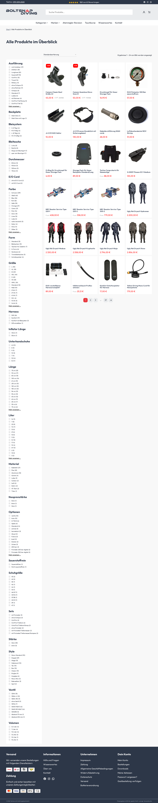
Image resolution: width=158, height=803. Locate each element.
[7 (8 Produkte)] (9, 421)
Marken (55, 22)
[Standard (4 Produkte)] (9, 526)
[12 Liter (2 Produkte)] (9, 734)
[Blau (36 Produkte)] (9, 198)
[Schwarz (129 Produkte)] (9, 192)
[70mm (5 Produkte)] (9, 170)
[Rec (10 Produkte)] (9, 668)
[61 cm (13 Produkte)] (9, 380)
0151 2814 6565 (19, 2)
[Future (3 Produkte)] (9, 536)
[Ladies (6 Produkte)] (9, 95)
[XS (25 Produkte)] (9, 279)
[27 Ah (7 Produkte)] (9, 292)
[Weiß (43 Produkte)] (9, 195)
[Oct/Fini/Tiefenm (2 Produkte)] (9, 622)
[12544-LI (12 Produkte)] (9, 696)
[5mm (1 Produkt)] (9, 500)
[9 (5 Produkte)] (9, 350)
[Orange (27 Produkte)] (9, 206)
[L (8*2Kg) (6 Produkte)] (9, 133)
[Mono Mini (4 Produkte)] (9, 678)
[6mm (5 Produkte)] (9, 645)
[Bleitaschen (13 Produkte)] (9, 244)
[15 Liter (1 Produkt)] (9, 739)
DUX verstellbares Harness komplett (53, 287)
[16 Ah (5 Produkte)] (9, 303)
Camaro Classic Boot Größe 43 (54, 93)
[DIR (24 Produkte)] (9, 315)
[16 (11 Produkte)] (9, 419)
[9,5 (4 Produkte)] (9, 358)
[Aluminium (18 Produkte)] (9, 472)
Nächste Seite (111, 300)
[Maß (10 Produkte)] (9, 287)
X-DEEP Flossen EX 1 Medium (138, 172)
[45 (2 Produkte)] (9, 576)
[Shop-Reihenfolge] (60, 54)
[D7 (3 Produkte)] (9, 447)
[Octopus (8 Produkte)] (9, 90)
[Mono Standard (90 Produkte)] (9, 655)
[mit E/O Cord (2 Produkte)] (9, 183)
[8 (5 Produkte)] (9, 347)
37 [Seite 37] (106, 300)
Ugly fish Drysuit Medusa (55, 248)
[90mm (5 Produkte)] (9, 165)
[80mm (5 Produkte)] (9, 163)
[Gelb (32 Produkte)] (9, 203)
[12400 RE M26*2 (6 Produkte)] (9, 709)
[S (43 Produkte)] (9, 277)
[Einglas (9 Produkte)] (9, 673)
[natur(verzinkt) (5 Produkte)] (9, 221)
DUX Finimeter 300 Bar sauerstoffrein (136, 93)
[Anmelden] (144, 12)
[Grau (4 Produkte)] (9, 226)
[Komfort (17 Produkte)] (9, 318)
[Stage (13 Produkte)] (9, 660)
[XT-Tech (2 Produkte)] (9, 488)
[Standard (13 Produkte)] (9, 241)
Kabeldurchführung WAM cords (110, 132)
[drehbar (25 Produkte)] (9, 69)
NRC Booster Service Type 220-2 (83, 210)
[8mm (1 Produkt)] (9, 503)
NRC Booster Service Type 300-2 (110, 210)
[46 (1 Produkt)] (9, 584)
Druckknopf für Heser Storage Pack (108, 93)
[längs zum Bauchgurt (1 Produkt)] (9, 150)
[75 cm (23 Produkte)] (9, 370)
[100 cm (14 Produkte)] (9, 378)
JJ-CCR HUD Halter (53, 133)
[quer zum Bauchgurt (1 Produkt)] (9, 153)
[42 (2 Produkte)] (9, 579)
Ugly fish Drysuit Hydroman (138, 211)
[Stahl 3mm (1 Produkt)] (9, 115)
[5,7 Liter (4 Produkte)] (9, 726)
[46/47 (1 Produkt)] (9, 592)
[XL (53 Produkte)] (9, 269)
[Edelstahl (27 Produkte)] (9, 467)
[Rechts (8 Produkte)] (9, 148)
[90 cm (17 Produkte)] (9, 373)
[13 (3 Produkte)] (9, 453)
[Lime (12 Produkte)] (9, 216)
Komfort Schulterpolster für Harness (109, 287)
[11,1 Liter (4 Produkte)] (9, 732)
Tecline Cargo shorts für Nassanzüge (109, 171)
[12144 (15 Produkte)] (9, 693)
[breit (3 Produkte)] (9, 539)
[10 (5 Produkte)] (9, 353)
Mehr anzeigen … (15, 106)
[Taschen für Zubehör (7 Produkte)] (9, 246)
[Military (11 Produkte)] (9, 82)
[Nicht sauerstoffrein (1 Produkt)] (9, 567)
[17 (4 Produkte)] (9, 442)
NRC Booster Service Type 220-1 (56, 210)
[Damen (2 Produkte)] (9, 541)
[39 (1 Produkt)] (9, 602)
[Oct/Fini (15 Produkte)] (9, 77)
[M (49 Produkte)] (9, 272)
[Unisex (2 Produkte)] (9, 544)
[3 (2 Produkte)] (9, 455)
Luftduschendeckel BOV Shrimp (136, 132)
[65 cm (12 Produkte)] (9, 396)
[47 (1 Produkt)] (9, 605)
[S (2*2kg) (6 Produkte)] (9, 128)
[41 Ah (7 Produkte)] (9, 295)
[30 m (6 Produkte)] (9, 404)
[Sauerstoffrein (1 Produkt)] (9, 564)
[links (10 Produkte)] (9, 518)
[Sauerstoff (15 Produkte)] (9, 74)
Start (8, 29)
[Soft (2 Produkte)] (9, 483)
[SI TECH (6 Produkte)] (9, 521)
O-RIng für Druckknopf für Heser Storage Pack (56, 171)
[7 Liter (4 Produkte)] (9, 729)
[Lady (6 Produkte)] (9, 219)
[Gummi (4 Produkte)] (9, 475)
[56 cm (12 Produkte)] (9, 391)
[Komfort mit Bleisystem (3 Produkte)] (9, 320)
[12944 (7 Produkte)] (9, 704)
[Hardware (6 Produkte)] (9, 251)
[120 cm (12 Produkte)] (9, 386)
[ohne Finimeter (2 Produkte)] (9, 628)
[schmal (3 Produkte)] (9, 528)
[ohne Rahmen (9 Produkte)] (9, 88)
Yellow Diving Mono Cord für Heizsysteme (138, 287)
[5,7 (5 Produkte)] (9, 440)
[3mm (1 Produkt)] (9, 506)
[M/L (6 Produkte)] (9, 298)
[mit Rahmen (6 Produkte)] (9, 98)
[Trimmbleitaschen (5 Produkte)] (9, 254)
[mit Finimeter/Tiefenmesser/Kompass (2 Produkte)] (9, 633)
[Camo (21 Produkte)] (9, 208)
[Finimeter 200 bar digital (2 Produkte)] (9, 549)
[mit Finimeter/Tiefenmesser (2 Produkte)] (9, 630)
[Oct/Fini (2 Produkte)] (9, 620)
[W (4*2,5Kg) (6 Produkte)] (9, 135)
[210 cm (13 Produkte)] (9, 383)
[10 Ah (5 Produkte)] (9, 300)
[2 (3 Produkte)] (9, 450)
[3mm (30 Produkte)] (9, 643)
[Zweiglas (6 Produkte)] (9, 676)
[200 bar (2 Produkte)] (9, 547)
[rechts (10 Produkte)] (9, 515)
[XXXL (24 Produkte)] (9, 282)
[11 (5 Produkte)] (9, 437)
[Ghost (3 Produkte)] (9, 534)
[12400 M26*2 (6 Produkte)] (9, 706)
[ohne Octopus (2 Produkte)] (9, 617)
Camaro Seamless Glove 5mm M (82, 93)
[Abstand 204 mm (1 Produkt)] (9, 717)
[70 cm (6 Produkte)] (9, 407)
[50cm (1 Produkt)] (9, 335)
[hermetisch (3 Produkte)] (9, 531)
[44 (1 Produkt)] (9, 587)
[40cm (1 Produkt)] (9, 332)
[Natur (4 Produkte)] (9, 224)
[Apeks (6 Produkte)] (9, 523)
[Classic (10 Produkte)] (9, 670)
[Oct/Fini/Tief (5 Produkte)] (9, 103)
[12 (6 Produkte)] (9, 429)
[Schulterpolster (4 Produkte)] (9, 257)
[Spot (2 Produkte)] (9, 684)
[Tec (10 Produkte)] (9, 665)
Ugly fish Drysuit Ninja (109, 248)
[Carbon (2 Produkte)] (9, 480)
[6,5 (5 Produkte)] (9, 345)
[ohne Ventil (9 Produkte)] (9, 701)
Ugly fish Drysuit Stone (136, 248)
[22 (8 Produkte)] (9, 424)
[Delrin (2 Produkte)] (9, 486)
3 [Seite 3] (95, 300)
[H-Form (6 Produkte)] (9, 249)
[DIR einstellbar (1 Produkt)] (9, 323)
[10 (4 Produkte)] (9, 445)
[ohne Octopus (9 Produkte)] (9, 85)
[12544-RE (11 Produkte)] (9, 698)
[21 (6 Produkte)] (9, 432)
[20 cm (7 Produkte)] (9, 401)
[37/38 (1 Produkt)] (9, 597)
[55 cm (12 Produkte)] (9, 394)
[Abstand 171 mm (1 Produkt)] (9, 714)
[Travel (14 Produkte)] (9, 80)
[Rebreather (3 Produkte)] (9, 681)
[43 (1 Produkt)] (9, 589)
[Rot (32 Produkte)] (9, 200)
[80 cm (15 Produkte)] (9, 375)
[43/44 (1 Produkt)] (9, 595)
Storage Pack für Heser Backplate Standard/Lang (83, 171)
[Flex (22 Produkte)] (9, 470)
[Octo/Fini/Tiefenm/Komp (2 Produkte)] (9, 625)
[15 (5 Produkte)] (9, 434)
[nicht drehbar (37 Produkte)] (9, 67)
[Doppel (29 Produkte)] (9, 657)
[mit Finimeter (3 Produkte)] (9, 615)
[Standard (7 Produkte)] (9, 93)
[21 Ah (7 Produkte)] (9, 290)
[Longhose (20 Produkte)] (9, 72)
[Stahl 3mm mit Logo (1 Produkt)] (9, 118)
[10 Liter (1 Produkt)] (9, 737)
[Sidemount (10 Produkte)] (9, 663)
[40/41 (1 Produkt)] (9, 600)
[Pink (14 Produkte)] (9, 211)
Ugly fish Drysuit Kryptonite (84, 248)
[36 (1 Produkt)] (9, 581)
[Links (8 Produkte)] (9, 145)
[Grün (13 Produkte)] (9, 213)
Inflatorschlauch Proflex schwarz (82, 287)
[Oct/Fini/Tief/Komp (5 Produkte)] (9, 101)
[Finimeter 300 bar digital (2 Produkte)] (9, 552)
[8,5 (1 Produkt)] (9, 360)
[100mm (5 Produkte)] (9, 168)
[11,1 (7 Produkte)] (9, 427)
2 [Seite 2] (90, 300)
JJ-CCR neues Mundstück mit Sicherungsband (84, 132)
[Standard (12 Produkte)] (9, 285)
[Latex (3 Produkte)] (9, 478)
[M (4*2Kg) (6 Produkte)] (9, 130)
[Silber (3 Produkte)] (9, 229)
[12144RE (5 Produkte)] (9, 711)
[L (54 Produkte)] (9, 266)
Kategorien (42, 22)
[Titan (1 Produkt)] (9, 491)
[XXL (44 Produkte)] (9, 274)
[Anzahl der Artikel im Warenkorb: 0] (149, 12)
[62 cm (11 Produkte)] (9, 399)
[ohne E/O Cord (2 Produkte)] (9, 180)
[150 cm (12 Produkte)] (9, 388)
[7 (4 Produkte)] (9, 355)
